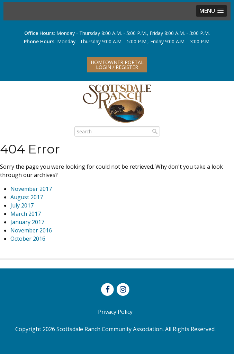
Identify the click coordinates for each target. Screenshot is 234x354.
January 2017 (27, 222)
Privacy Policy (115, 312)
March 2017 (25, 214)
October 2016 (27, 238)
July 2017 (22, 205)
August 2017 (26, 197)
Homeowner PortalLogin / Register (117, 64)
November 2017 (31, 189)
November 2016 (31, 230)
